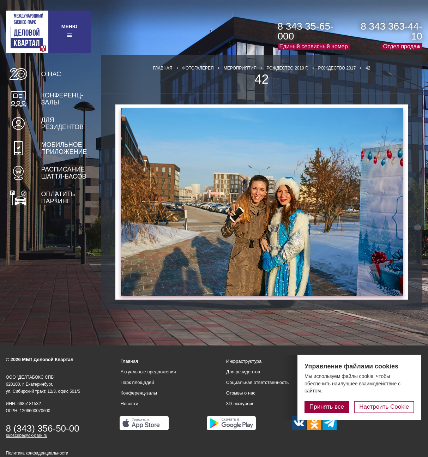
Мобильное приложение (64, 148)
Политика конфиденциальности (37, 453)
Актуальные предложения (148, 371)
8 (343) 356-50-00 (42, 428)
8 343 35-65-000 (306, 31)
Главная (162, 68)
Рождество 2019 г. (287, 68)
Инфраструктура (243, 361)
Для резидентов (62, 123)
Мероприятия (240, 68)
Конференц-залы (62, 99)
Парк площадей (137, 382)
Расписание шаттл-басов (63, 173)
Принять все (326, 406)
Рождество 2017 (337, 68)
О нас (51, 74)
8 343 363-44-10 (391, 31)
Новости (129, 403)
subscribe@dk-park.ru (27, 435)
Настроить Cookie (384, 406)
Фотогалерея (198, 68)
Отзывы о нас (240, 393)
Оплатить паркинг (58, 198)
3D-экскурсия (240, 403)
